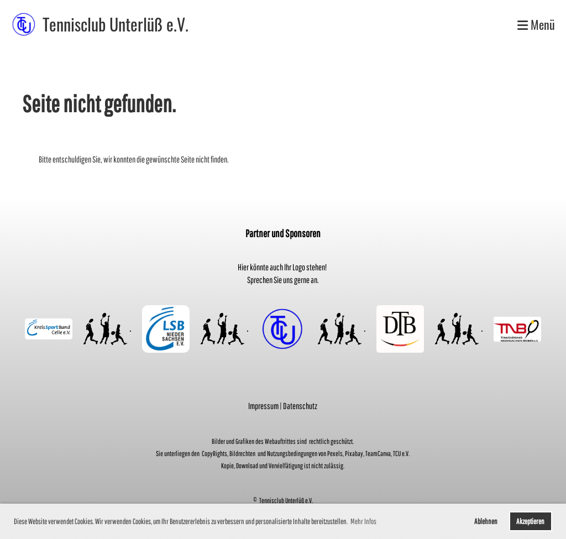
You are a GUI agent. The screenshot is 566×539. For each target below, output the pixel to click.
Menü (536, 24)
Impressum (263, 406)
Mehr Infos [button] (363, 521)
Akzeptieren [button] (530, 521)
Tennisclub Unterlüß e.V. (115, 24)
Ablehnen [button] (485, 521)
